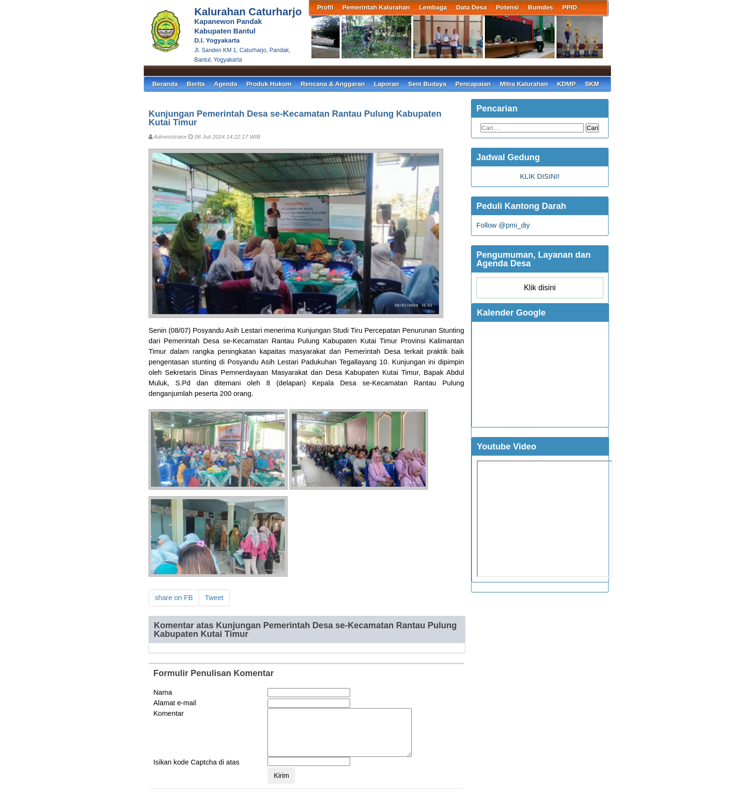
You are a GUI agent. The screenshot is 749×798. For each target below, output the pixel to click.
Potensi (507, 7)
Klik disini (540, 288)
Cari (592, 127)
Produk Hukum (269, 83)
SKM (592, 83)
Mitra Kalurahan (524, 83)
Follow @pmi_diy (503, 225)
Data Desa (471, 7)
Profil (325, 7)
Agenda (225, 83)
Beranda (165, 83)
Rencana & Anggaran (332, 83)
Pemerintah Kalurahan (376, 7)
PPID (569, 7)
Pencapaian (473, 83)
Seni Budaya (427, 83)
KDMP (566, 83)
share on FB (174, 597)
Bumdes (540, 7)
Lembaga (433, 7)
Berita (196, 83)
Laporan (386, 83)
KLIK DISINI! (539, 176)
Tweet (214, 597)
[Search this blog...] (532, 127)
